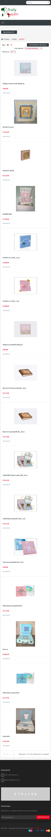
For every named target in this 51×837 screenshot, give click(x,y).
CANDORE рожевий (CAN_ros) (14, 519)
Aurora (5, 649)
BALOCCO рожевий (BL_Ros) (14, 432)
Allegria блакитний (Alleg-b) (13, 84)
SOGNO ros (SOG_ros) (11, 301)
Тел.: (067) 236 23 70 (11, 775)
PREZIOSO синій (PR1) (11, 693)
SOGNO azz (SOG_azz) (11, 258)
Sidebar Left (9, 32)
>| (13, 754)
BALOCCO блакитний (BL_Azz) (14, 388)
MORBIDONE (7, 214)
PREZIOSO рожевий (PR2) (12, 606)
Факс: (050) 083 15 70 (12, 780)
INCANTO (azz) (8, 127)
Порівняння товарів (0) (37, 45)
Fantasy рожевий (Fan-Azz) (13, 562)
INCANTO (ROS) (8, 171)
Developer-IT (37, 828)
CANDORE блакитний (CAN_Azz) (15, 475)
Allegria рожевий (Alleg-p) (13, 345)
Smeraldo (6, 736)
